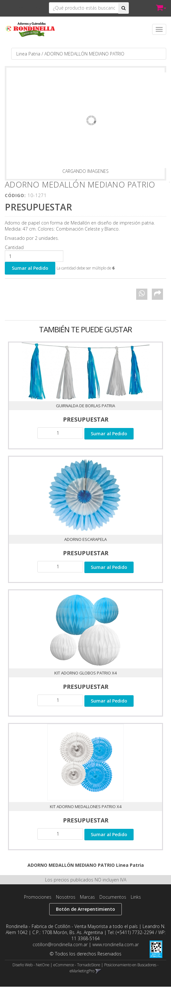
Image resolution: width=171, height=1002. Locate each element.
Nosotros (65, 897)
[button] (21, 7)
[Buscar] (123, 8)
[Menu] (159, 29)
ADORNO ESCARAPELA (85, 539)
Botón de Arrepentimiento (85, 909)
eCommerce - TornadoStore (76, 964)
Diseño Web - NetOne (30, 964)
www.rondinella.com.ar (115, 944)
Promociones (37, 897)
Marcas (87, 897)
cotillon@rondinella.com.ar (60, 944)
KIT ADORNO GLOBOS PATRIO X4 (85, 673)
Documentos (112, 897)
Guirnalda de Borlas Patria (85, 406)
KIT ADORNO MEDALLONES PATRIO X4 (85, 806)
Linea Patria (28, 54)
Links (136, 897)
